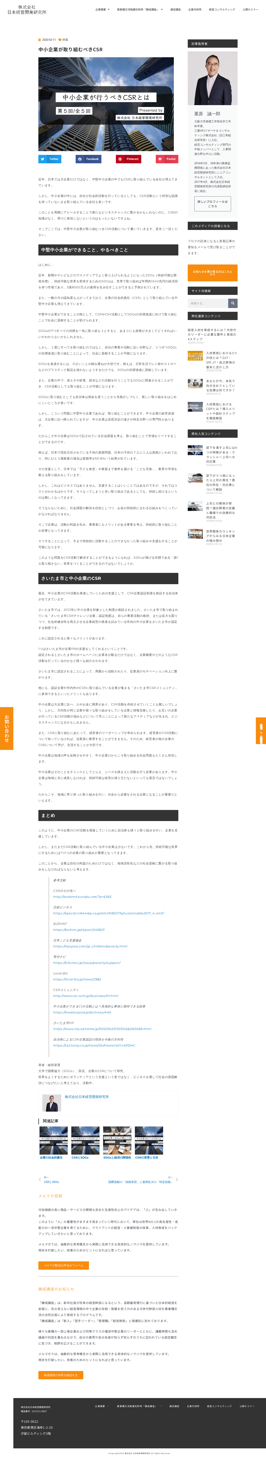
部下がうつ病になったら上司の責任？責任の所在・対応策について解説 (220, 480)
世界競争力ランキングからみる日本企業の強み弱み (220, 532)
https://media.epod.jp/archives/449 (82, 1012)
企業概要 (102, 9)
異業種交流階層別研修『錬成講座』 (140, 9)
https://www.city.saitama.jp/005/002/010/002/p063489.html (102, 1029)
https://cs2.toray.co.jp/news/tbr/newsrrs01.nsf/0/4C (94, 1045)
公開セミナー (250, 9)
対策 (65, 39)
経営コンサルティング (222, 9)
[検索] (233, 303)
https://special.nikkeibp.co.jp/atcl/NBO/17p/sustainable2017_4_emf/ (108, 913)
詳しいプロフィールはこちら (213, 204)
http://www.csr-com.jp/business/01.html (85, 996)
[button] (49, 159)
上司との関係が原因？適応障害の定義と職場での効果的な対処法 (220, 507)
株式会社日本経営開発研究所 (35, 1407)
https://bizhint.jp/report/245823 (79, 930)
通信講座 (175, 9)
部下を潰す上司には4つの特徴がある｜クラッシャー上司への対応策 (221, 452)
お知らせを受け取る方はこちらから (213, 273)
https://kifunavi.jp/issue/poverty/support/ (87, 963)
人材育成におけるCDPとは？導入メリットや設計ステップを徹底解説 (220, 409)
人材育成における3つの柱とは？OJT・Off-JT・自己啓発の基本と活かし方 (221, 359)
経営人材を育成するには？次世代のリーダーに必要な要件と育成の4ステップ (212, 334)
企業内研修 (194, 9)
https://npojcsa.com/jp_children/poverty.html (90, 946)
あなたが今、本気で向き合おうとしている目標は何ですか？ (220, 384)
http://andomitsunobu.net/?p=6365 (82, 897)
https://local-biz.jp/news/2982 (77, 979)
